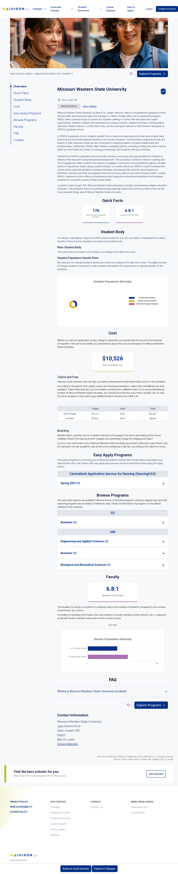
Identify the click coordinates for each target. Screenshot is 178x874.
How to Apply (57, 819)
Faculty (18, 116)
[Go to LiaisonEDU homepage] (13, 3)
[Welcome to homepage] (24, 844)
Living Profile (138, 802)
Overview (20, 75)
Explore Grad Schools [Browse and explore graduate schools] (76, 868)
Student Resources (60, 807)
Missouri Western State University (54, 63)
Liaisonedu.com (139, 796)
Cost (17, 96)
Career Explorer (58, 813)
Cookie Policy (18, 801)
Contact (19, 129)
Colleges (55, 796)
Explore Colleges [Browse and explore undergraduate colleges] (104, 868)
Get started (156, 763)
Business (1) (69, 511)
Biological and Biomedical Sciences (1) (85, 554)
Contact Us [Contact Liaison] (159, 857)
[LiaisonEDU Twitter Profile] (12, 859)
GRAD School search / (22, 63)
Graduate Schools (59, 802)
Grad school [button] (69, 95)
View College (90, 95)
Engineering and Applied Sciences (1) (84, 530)
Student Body (23, 89)
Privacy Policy (19, 791)
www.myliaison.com (18, 850)
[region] (89, 391)
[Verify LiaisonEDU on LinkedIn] (26, 859)
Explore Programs (152, 63)
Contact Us (97, 796)
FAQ (16, 122)
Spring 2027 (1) (70, 472)
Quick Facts (21, 82)
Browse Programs (25, 109)
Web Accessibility (21, 796)
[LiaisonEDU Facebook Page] (21, 859)
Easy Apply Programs (27, 102)
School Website (67, 733)
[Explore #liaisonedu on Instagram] (16, 859)
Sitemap (54, 824)
